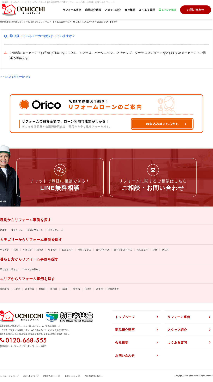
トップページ (125, 317)
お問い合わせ (195, 9)
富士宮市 (29, 289)
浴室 (16, 250)
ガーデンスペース (123, 250)
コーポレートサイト (8, 376)
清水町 (53, 289)
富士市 (99, 289)
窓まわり (52, 250)
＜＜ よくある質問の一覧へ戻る (15, 76)
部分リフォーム (56, 230)
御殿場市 (4, 289)
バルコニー (142, 250)
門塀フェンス (84, 250)
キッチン (4, 250)
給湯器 (40, 250)
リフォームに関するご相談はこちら (153, 185)
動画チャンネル (71, 376)
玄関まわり (67, 250)
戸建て (3, 230)
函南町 (65, 289)
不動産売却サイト (50, 376)
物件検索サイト (29, 376)
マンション (17, 230)
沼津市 (88, 289)
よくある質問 (147, 9)
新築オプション (35, 230)
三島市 (17, 289)
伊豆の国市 (113, 289)
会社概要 (130, 9)
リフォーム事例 (72, 9)
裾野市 (76, 289)
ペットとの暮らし (31, 269)
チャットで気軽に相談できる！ (60, 185)
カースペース (102, 250)
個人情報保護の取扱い (93, 376)
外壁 (155, 250)
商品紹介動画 (93, 9)
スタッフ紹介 (113, 9)
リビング (27, 250)
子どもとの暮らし (9, 269)
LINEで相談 (167, 9)
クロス (165, 250)
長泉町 (42, 289)
